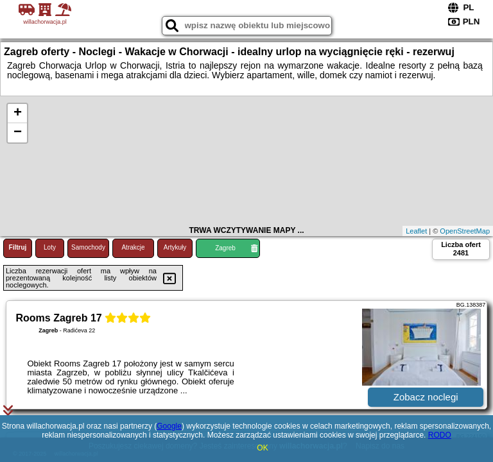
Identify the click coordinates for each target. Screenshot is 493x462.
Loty (50, 247)
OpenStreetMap (465, 231)
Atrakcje (132, 247)
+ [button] (17, 113)
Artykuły (175, 247)
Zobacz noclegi (426, 396)
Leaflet (416, 231)
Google (169, 426)
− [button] (17, 132)
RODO (439, 435)
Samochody (88, 247)
